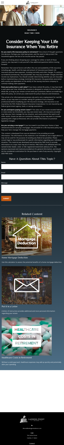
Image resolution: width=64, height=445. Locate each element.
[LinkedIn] (32, 425)
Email (3, 173)
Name (3, 162)
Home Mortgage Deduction (15, 257)
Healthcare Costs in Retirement (17, 357)
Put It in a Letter (10, 306)
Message (4, 183)
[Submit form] (6, 198)
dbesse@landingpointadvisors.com (32, 428)
